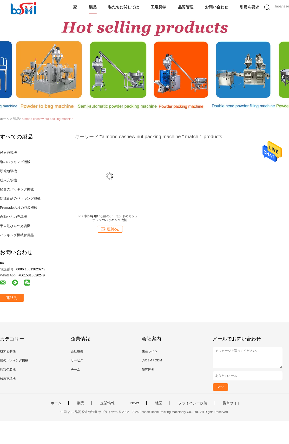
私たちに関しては (123, 7)
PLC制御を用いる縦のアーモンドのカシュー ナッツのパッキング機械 (110, 218)
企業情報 (107, 403)
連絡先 (12, 298)
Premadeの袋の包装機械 (18, 207)
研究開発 (148, 369)
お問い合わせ (216, 7)
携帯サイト (232, 403)
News (134, 403)
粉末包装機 (8, 153)
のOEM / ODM (152, 360)
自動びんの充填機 (13, 217)
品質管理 (185, 7)
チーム (75, 369)
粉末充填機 (8, 180)
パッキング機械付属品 (17, 235)
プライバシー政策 (192, 403)
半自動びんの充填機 (15, 226)
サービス (77, 360)
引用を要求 (249, 7)
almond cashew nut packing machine (47, 119)
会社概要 (77, 351)
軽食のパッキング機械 (17, 189)
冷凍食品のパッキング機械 (20, 198)
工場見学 (158, 7)
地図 (158, 403)
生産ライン (150, 351)
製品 (93, 7)
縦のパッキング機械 (15, 162)
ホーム (56, 403)
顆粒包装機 (8, 171)
